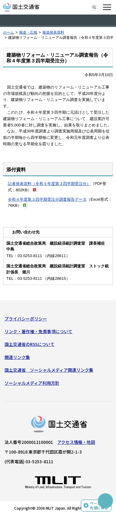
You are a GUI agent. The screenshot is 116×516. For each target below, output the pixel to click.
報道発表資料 (53, 32)
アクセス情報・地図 (76, 442)
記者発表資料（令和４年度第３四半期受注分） (49, 183)
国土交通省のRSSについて (30, 344)
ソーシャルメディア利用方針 (32, 383)
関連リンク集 (17, 357)
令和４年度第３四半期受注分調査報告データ (47, 199)
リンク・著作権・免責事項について (38, 331)
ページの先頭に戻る (99, 506)
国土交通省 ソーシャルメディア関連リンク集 (49, 370)
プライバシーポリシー (26, 319)
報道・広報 (28, 32)
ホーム (8, 32)
